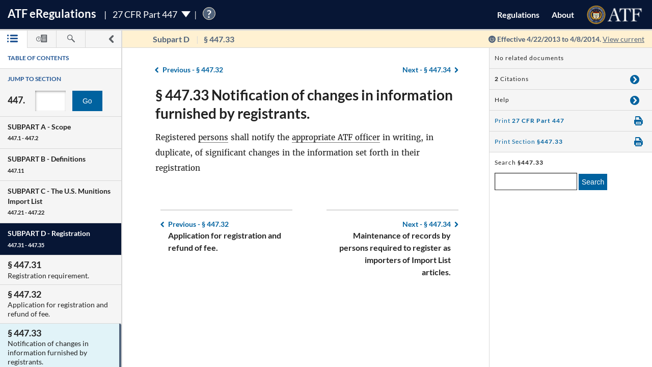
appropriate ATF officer (336, 137)
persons (213, 137)
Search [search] (593, 182)
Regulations (518, 14)
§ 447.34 (426, 69)
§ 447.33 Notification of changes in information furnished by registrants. (304, 104)
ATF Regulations (52, 13)
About (563, 14)
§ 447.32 (192, 69)
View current (623, 39)
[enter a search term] (536, 181)
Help (502, 99)
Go (87, 101)
